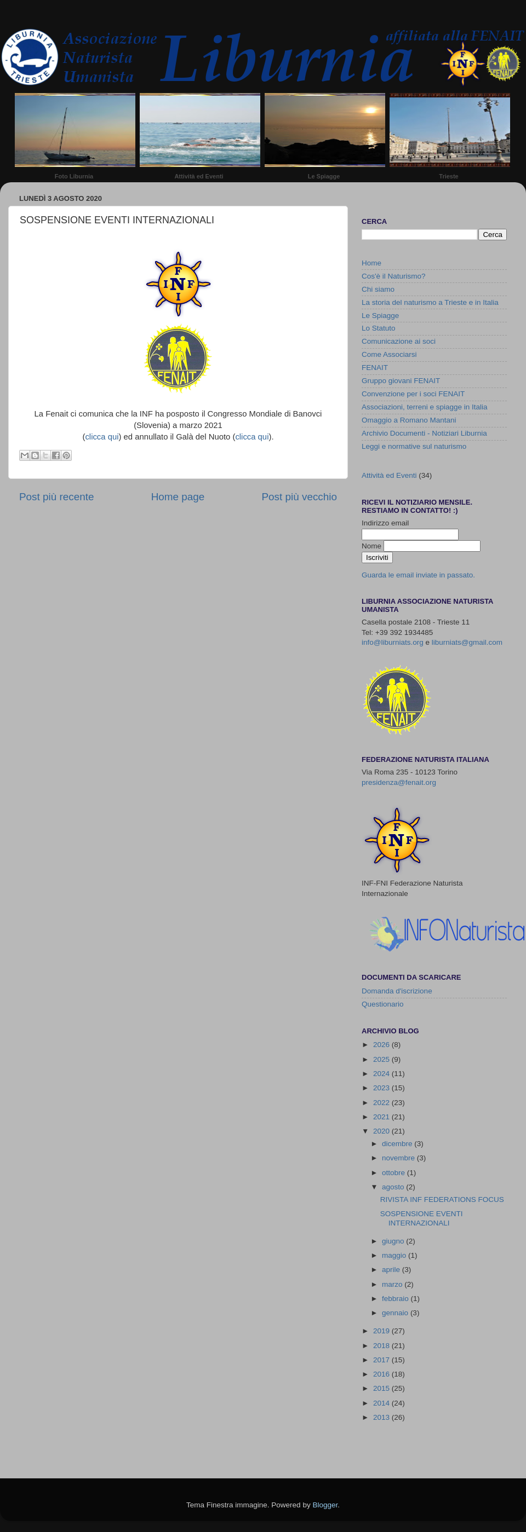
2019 (382, 1331)
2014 (382, 1403)
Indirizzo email (385, 523)
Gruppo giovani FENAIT (401, 381)
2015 (382, 1388)
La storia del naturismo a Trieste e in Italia (430, 302)
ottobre (394, 1173)
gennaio (396, 1313)
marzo (393, 1284)
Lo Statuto (379, 328)
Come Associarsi (389, 354)
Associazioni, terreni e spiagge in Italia (425, 407)
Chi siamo (378, 289)
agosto (394, 1187)
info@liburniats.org (393, 642)
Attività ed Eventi (198, 176)
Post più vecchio (299, 496)
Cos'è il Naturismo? (394, 276)
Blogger (325, 1505)
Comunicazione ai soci (399, 341)
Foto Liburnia (74, 176)
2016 (382, 1374)
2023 (382, 1088)
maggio (395, 1255)
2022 (382, 1103)
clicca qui (101, 436)
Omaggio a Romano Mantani (409, 420)
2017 (382, 1360)
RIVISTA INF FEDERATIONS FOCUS (442, 1199)
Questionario (383, 1004)
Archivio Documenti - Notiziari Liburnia (424, 433)
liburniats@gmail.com (467, 642)
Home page (178, 496)
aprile (392, 1269)
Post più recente (56, 496)
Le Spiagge (324, 176)
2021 (382, 1117)
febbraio (396, 1298)
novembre (399, 1158)
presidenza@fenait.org (399, 782)
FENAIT (375, 367)
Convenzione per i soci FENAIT (413, 394)
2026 (382, 1044)
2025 (382, 1059)
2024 (382, 1073)
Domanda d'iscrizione (397, 991)
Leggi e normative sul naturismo (414, 446)
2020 (382, 1131)
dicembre (398, 1144)
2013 (382, 1417)
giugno (394, 1241)
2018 (382, 1346)
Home (371, 263)
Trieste (448, 176)
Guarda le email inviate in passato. (418, 575)
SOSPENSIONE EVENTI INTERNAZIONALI (421, 1218)
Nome (373, 546)
